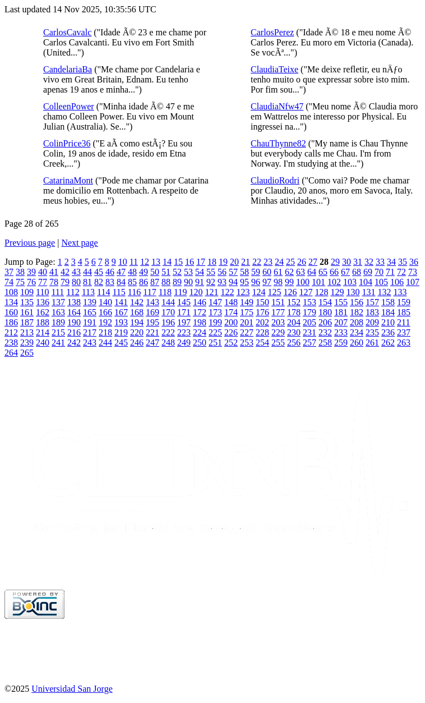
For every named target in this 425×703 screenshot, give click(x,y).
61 (278, 272)
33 (380, 262)
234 (356, 332)
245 (121, 342)
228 (262, 332)
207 (341, 322)
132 (384, 292)
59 (255, 272)
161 (27, 312)
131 (368, 292)
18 (211, 262)
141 (121, 302)
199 (215, 322)
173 (215, 312)
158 (388, 302)
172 (199, 312)
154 (325, 302)
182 (356, 312)
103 (350, 282)
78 (53, 282)
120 (195, 292)
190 (74, 322)
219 (121, 332)
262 (388, 342)
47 (121, 272)
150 (262, 302)
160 (11, 312)
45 (98, 272)
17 (200, 262)
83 (109, 282)
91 (199, 282)
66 (334, 272)
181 (341, 312)
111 (57, 292)
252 (231, 342)
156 (356, 302)
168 (137, 312)
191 (89, 322)
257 (309, 342)
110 (42, 292)
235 (372, 332)
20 (234, 262)
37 (8, 272)
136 (42, 302)
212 (11, 332)
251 (215, 342)
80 (76, 282)
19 (223, 262)
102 (334, 282)
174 (231, 312)
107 (412, 282)
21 (245, 262)
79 (65, 282)
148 (231, 302)
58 (244, 272)
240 (42, 342)
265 (27, 352)
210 (388, 322)
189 (58, 322)
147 (215, 302)
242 (74, 342)
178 (294, 312)
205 (309, 322)
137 (58, 302)
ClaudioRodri (275, 180)
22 (256, 262)
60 (266, 272)
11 (134, 262)
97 (266, 282)
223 (184, 332)
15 (178, 262)
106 (397, 282)
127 (305, 292)
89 (177, 282)
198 (199, 322)
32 (368, 262)
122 (227, 292)
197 (184, 322)
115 (118, 292)
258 (325, 342)
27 (312, 262)
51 (165, 272)
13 (155, 262)
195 (152, 322)
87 (154, 282)
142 (137, 302)
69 (367, 272)
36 (413, 262)
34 (391, 262)
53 (188, 272)
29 (335, 262)
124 (258, 292)
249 (184, 342)
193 (121, 322)
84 (121, 282)
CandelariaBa (67, 69)
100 (302, 282)
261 (372, 342)
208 (356, 322)
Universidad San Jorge (72, 688)
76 (31, 282)
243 (89, 342)
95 (244, 282)
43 (76, 272)
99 (289, 282)
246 (137, 342)
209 (372, 322)
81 (87, 282)
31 (357, 262)
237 (403, 332)
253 (246, 342)
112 (72, 292)
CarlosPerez (272, 32)
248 (168, 342)
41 (53, 272)
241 (58, 342)
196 (168, 322)
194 (137, 322)
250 (199, 342)
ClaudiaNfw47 (277, 106)
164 (74, 312)
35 (402, 262)
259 (341, 342)
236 (388, 332)
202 (262, 322)
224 (199, 332)
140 (105, 302)
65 (322, 272)
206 (325, 322)
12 (144, 262)
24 (279, 262)
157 (372, 302)
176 (262, 312)
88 (165, 282)
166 (105, 312)
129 (337, 292)
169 (152, 312)
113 (88, 292)
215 (58, 332)
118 (165, 292)
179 (309, 312)
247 (152, 342)
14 (167, 262)
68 (356, 272)
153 (309, 302)
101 (318, 282)
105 (381, 282)
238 (11, 342)
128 (321, 292)
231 (309, 332)
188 (42, 322)
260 (356, 342)
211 (403, 322)
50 (154, 272)
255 (278, 342)
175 (246, 312)
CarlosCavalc (67, 32)
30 (346, 262)
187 (27, 322)
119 (180, 292)
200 (231, 322)
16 (189, 262)
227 (246, 332)
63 (300, 272)
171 (184, 312)
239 (27, 342)
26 (301, 262)
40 (42, 272)
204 (294, 322)
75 (20, 282)
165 (89, 312)
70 (379, 272)
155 (341, 302)
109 (27, 292)
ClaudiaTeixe (274, 69)
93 (222, 282)
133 (399, 292)
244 (105, 342)
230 (294, 332)
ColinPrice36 (66, 143)
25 (290, 262)
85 (132, 282)
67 (345, 272)
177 (278, 312)
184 (388, 312)
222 (168, 332)
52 (177, 272)
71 (390, 272)
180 (325, 312)
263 (403, 342)
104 (365, 282)
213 (27, 332)
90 (188, 282)
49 (143, 272)
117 (149, 292)
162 (42, 312)
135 (27, 302)
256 (294, 342)
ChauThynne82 (278, 143)
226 (231, 332)
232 (325, 332)
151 (278, 302)
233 (341, 332)
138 (74, 302)
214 (42, 332)
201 (246, 322)
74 (8, 282)
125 (274, 292)
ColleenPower (68, 106)
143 (152, 302)
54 (199, 272)
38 (20, 272)
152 (294, 302)
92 (210, 282)
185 (403, 312)
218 (105, 332)
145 (184, 302)
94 (233, 282)
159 (403, 302)
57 (233, 272)
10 (122, 262)
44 (87, 272)
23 (268, 262)
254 (262, 342)
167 (121, 312)
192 (105, 322)
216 (74, 332)
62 (289, 272)
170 (168, 312)
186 (11, 322)
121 (211, 292)
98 (278, 282)
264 (11, 352)
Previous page (29, 242)
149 (246, 302)
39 (31, 272)
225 (215, 332)
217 (89, 332)
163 (58, 312)
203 (278, 322)
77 (42, 282)
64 (311, 272)
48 (132, 272)
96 (255, 282)
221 (152, 332)
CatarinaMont (68, 180)
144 (168, 302)
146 (199, 302)
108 (11, 292)
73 (412, 272)
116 (134, 292)
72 (401, 272)
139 (89, 302)
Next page (79, 242)
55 (210, 272)
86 (143, 282)
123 (243, 292)
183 (372, 312)
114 (103, 292)
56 (222, 272)
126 (290, 292)
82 (98, 282)
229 (278, 332)
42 (65, 272)
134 (11, 302)
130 (352, 292)
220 (137, 332)
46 (109, 272)
